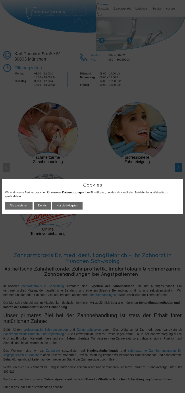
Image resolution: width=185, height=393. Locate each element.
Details (42, 205)
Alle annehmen (19, 205)
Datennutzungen (73, 192)
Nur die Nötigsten (67, 205)
